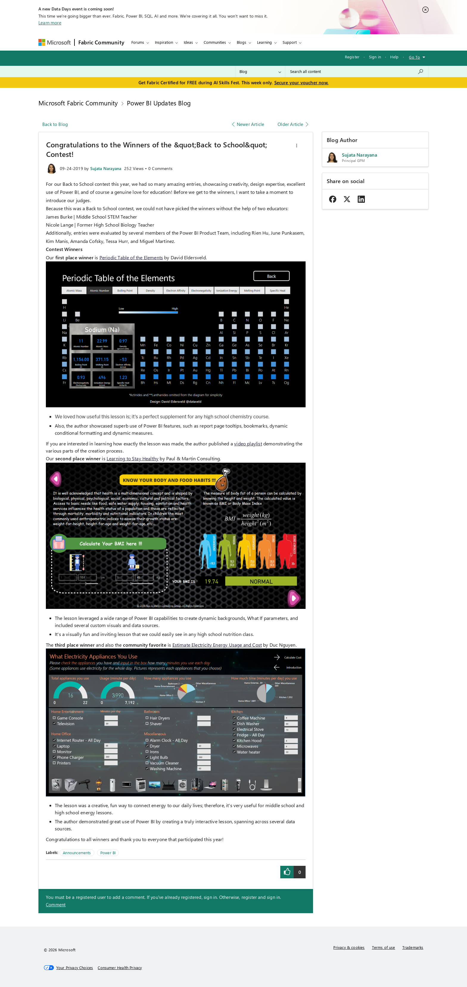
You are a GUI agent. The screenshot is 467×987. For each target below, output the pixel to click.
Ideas (188, 42)
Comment (56, 905)
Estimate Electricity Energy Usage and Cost (217, 645)
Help (394, 56)
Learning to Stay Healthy (132, 458)
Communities (215, 42)
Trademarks (413, 947)
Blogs (241, 42)
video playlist (248, 443)
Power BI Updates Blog (159, 103)
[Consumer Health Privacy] (120, 967)
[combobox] (357, 71)
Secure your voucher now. (301, 82)
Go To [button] (414, 57)
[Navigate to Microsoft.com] (54, 42)
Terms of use (383, 947)
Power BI (108, 853)
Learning (264, 42)
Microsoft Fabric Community (78, 103)
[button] (296, 145)
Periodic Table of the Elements (131, 257)
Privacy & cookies (349, 947)
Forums (137, 42)
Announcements (77, 853)
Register (352, 56)
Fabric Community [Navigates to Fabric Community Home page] (101, 42)
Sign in (375, 56)
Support (290, 42)
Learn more (49, 23)
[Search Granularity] (260, 71)
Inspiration (164, 42)
